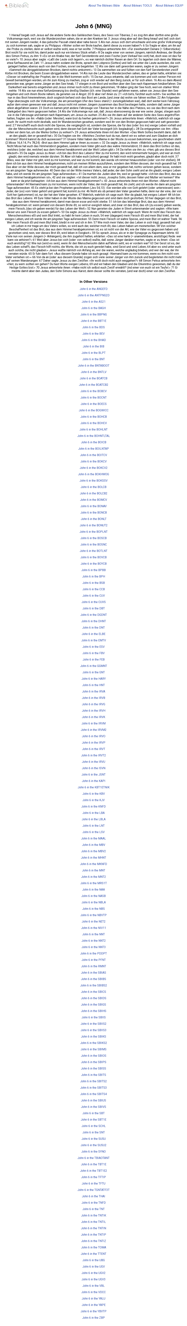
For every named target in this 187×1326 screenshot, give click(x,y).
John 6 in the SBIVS (93, 1107)
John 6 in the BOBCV (93, 391)
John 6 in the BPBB (93, 570)
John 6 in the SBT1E (93, 1119)
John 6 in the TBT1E (93, 1164)
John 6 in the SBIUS (93, 1100)
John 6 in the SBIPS (93, 1062)
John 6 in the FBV (93, 653)
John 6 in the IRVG (93, 704)
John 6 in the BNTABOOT (93, 365)
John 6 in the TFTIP (93, 1177)
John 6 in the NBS (93, 908)
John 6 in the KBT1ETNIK (94, 787)
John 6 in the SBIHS (93, 1011)
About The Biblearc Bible (104, 5)
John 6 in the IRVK (93, 717)
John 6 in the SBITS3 (93, 1087)
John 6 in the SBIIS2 (93, 1023)
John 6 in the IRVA (93, 691)
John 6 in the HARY (93, 678)
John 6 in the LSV (93, 832)
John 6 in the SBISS (93, 1068)
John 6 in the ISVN (93, 768)
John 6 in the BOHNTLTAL (93, 436)
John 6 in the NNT (93, 934)
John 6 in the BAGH (93, 308)
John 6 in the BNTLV (93, 372)
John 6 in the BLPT (93, 353)
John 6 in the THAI (93, 1196)
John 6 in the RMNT (93, 966)
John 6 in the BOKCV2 (94, 468)
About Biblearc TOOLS (137, 5)
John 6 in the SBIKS (93, 1036)
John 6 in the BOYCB (94, 563)
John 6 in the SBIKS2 (93, 1043)
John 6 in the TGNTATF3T (93, 1190)
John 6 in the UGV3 (93, 1279)
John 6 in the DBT (93, 608)
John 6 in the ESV (93, 646)
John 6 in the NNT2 (93, 940)
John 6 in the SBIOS (93, 1055)
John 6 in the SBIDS (93, 998)
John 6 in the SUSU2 (93, 1145)
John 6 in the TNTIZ (93, 1241)
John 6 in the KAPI (93, 781)
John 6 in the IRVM (93, 723)
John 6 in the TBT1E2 (93, 1170)
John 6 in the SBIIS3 (93, 1030)
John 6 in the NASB (93, 896)
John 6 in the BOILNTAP (93, 448)
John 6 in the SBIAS (93, 972)
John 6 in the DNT (93, 627)
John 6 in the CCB (93, 589)
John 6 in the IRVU (93, 762)
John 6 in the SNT (93, 1132)
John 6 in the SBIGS (93, 1004)
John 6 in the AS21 (94, 301)
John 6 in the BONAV (93, 506)
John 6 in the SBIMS (93, 1049)
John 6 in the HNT (93, 685)
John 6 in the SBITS (93, 1075)
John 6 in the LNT (93, 825)
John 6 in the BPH (93, 576)
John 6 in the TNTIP (93, 1234)
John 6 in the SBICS (93, 992)
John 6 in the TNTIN (93, 1228)
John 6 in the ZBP (93, 1317)
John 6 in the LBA (93, 813)
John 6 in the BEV (93, 333)
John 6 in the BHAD (93, 340)
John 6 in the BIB (93, 346)
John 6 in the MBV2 (93, 851)
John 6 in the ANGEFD (94, 289)
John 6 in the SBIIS (93, 1017)
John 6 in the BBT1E (93, 321)
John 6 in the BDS (93, 327)
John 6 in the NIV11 (93, 928)
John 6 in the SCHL (93, 1126)
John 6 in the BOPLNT (93, 531)
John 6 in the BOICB (93, 442)
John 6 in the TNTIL (93, 1222)
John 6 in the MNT (93, 870)
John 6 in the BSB (93, 583)
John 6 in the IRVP (93, 742)
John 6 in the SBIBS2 (93, 985)
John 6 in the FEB (94, 659)
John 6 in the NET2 (94, 921)
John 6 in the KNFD (93, 806)
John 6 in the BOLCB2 (93, 493)
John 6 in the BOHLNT (93, 429)
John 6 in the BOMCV (93, 500)
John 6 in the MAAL (93, 838)
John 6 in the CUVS (93, 602)
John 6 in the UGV (93, 1266)
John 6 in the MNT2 (93, 877)
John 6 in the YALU (93, 1298)
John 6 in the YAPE (94, 1305)
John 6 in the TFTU (93, 1183)
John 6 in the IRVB (93, 698)
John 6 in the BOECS (94, 404)
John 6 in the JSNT (93, 774)
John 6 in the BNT (93, 359)
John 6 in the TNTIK (93, 1215)
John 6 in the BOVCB (93, 557)
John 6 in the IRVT (93, 749)
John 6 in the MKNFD (93, 864)
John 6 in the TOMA (93, 1247)
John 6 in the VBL (93, 1285)
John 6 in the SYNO (93, 1151)
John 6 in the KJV (93, 800)
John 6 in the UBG (93, 1260)
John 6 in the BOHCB (93, 416)
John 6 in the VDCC (93, 1292)
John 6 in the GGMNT (93, 666)
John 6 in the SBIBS (93, 979)
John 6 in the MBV (93, 845)
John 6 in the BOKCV (93, 461)
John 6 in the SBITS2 (93, 1081)
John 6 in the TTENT (93, 1254)
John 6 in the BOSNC (93, 544)
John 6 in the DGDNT (93, 615)
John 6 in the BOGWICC (93, 410)
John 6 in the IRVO (93, 736)
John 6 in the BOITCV (93, 455)
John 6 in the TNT (93, 1209)
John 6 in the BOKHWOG (93, 474)
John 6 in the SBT (93, 1113)
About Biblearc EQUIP (169, 5)
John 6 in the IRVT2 (93, 755)
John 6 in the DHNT (93, 621)
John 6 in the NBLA (93, 902)
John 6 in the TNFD (93, 1202)
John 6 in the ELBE (93, 634)
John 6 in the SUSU (93, 1139)
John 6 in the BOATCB (93, 378)
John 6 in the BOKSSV (93, 480)
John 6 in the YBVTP (93, 1311)
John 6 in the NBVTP (93, 915)
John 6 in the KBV (93, 793)
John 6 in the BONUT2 (94, 525)
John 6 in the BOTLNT (93, 551)
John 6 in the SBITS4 (93, 1094)
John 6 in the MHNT (93, 857)
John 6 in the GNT (93, 672)
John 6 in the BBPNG (93, 314)
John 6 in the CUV (93, 595)
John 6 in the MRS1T (93, 883)
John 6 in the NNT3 (93, 947)
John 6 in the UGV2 (93, 1273)
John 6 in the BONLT (93, 519)
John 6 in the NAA (93, 889)
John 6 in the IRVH (93, 710)
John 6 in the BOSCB (93, 538)
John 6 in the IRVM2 (93, 730)
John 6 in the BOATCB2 (93, 384)
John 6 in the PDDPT (93, 953)
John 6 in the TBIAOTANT (93, 1158)
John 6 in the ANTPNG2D (94, 295)
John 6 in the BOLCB (93, 487)
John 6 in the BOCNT (93, 397)
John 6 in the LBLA (94, 819)
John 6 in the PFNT (93, 960)
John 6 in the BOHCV (93, 423)
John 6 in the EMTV (93, 640)
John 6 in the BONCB (93, 512)
